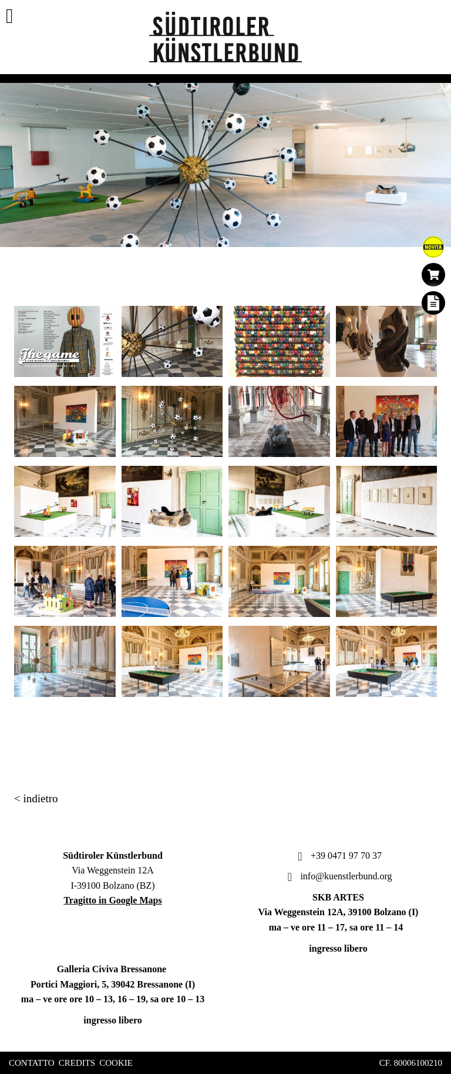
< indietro (36, 798)
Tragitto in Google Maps (112, 900)
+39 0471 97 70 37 (338, 855)
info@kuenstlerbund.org (338, 876)
